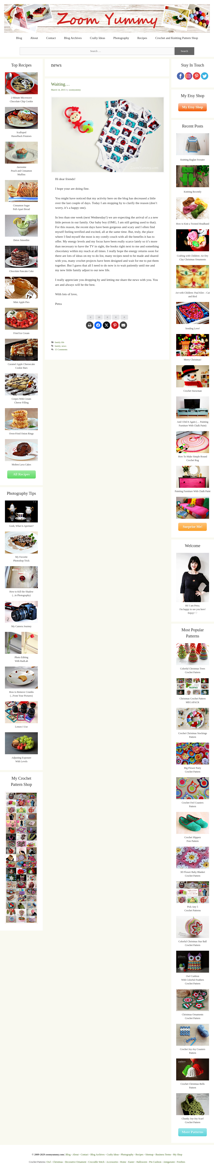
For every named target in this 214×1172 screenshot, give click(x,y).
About (34, 38)
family (57, 346)
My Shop (177, 1154)
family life (59, 342)
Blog (19, 38)
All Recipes (21, 474)
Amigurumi (169, 1162)
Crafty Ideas (97, 38)
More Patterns (192, 1132)
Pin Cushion (155, 1162)
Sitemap (149, 1154)
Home (123, 1162)
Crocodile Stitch (96, 1162)
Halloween (141, 1162)
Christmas (58, 1162)
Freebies (181, 1162)
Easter (131, 1162)
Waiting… (60, 84)
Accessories (112, 1162)
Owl (48, 1162)
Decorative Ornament (75, 1162)
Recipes (142, 38)
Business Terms (163, 1154)
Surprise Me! (192, 527)
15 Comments (61, 349)
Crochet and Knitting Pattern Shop (176, 38)
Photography (121, 38)
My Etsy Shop (192, 107)
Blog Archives (73, 38)
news (64, 346)
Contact (51, 38)
